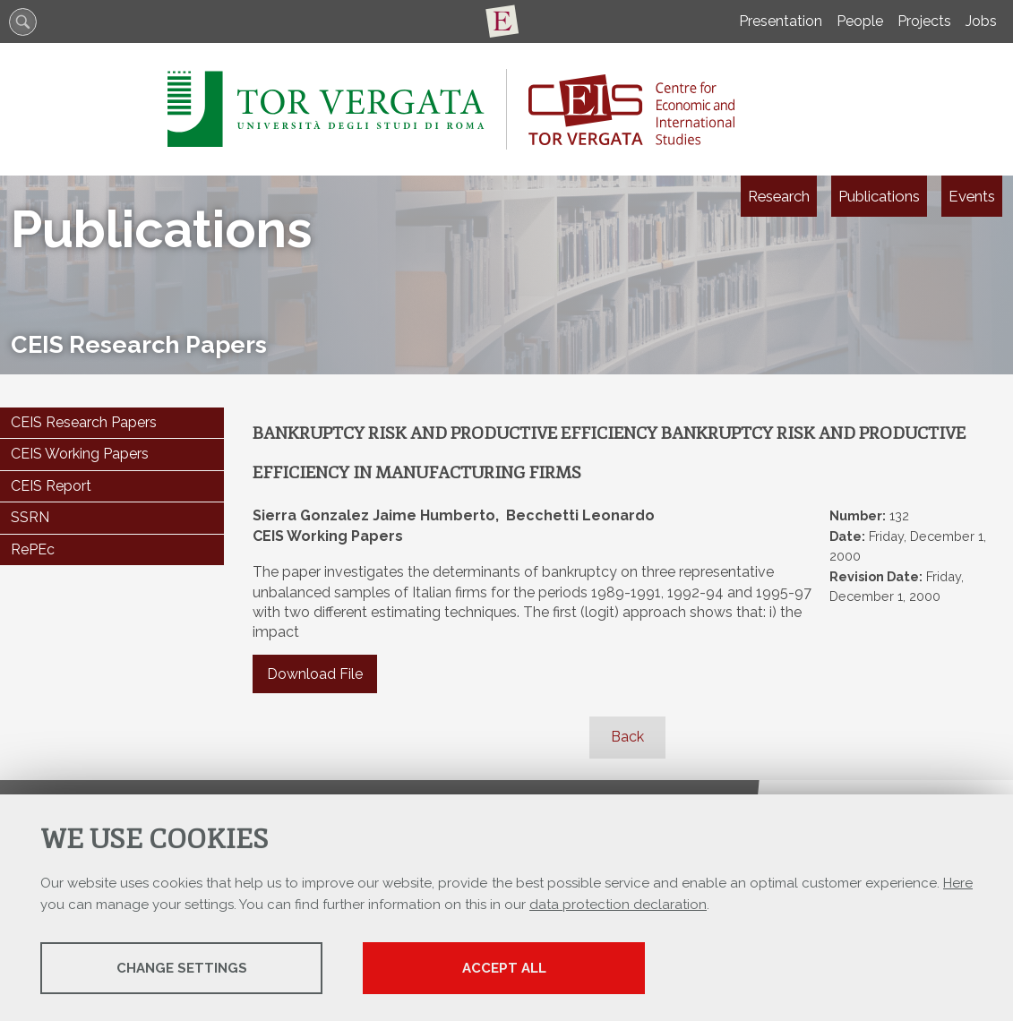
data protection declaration (618, 905)
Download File (315, 673)
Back (627, 736)
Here (958, 883)
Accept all (504, 968)
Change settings (181, 968)
